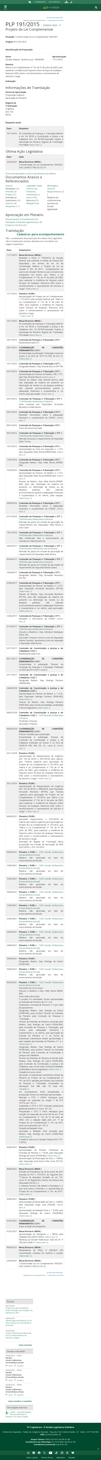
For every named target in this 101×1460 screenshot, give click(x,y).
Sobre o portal (32, 1457)
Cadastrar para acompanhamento (40, 234)
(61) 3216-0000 (57, 1442)
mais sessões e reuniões (20, 1401)
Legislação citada (34, 185)
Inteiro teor (50, 25)
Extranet (71, 1457)
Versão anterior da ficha (55, 20)
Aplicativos (61, 1457)
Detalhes (20, 1366)
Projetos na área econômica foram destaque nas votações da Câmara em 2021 (19, 1310)
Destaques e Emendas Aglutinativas (22, 222)
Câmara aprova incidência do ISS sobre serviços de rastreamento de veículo (19, 1323)
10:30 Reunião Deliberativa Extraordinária (38, 548)
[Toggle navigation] (5, 7)
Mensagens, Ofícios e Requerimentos (54, 188)
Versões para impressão (54, 17)
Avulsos (9, 185)
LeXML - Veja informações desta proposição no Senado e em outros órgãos (18, 1414)
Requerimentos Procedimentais (20, 219)
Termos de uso (47, 1457)
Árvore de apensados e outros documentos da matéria (31, 173)
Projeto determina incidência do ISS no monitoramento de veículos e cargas (19, 1335)
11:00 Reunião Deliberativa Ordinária (36, 401)
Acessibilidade (40, 2)
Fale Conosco (54, 2)
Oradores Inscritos (14, 225)
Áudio (10, 1366)
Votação (23, 1089)
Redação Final (32, 203)
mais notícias (25, 1345)
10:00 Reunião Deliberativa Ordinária (36, 436)
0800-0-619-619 (51, 1439)
